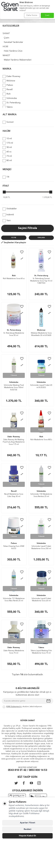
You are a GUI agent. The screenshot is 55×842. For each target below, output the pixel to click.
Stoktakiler (10, 209)
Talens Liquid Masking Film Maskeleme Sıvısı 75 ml (41, 652)
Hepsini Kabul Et (27, 836)
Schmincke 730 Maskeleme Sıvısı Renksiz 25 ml (41, 495)
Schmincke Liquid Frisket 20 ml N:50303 (41, 386)
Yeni (7, 220)
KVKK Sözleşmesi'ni (14, 707)
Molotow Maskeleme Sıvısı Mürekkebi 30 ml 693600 (41, 334)
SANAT (6, 33)
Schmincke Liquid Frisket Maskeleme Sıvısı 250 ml (41, 547)
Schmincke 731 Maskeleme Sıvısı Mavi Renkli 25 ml (14, 600)
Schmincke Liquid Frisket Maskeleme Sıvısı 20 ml (41, 600)
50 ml (7, 147)
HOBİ (5, 47)
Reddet (27, 829)
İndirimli (8, 214)
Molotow (9, 80)
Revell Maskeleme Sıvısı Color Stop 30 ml (13, 495)
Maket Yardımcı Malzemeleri (17, 60)
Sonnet (8, 122)
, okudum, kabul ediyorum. (22, 707)
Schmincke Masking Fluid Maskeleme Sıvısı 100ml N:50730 (14, 387)
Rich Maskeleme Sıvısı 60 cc (14, 278)
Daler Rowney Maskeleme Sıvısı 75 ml (14, 652)
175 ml (8, 143)
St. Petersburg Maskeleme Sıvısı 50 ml (13, 334)
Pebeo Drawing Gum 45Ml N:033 (13, 547)
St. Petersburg (11, 102)
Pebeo (8, 85)
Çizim (6, 38)
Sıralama (41, 237)
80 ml (7, 160)
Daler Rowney (11, 76)
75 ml (7, 156)
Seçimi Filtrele (27, 228)
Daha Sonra (31, 15)
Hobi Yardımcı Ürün (13, 51)
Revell (7, 89)
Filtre (13, 237)
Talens (7, 107)
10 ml (7, 138)
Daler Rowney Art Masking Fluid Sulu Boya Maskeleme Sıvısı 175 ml (14, 442)
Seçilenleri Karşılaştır (13, 243)
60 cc (7, 151)
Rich (7, 94)
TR (6, 177)
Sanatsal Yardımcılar (13, 42)
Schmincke (10, 98)
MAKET (6, 55)
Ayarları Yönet (27, 823)
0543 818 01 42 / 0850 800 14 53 (27, 770)
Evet (47, 15)
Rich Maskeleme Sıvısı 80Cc (41, 440)
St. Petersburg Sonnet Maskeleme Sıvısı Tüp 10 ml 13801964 (41, 281)
